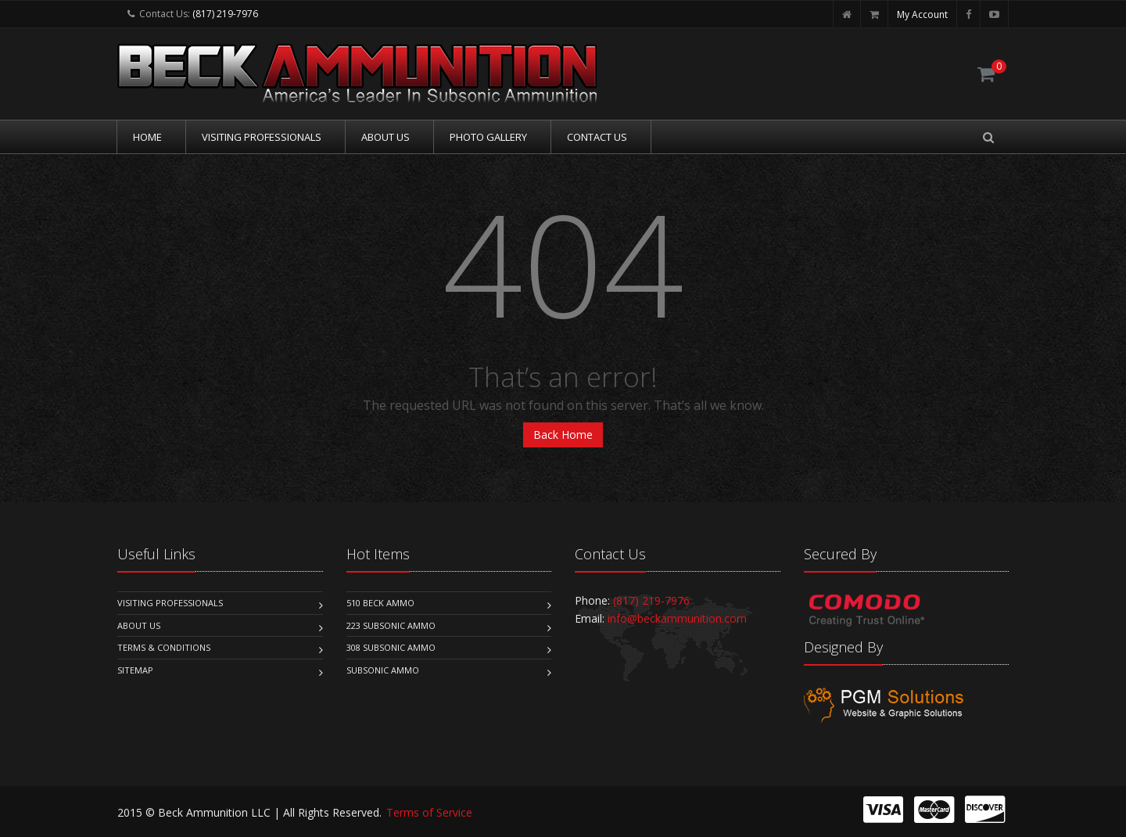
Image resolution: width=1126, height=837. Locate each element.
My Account (922, 14)
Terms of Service (429, 812)
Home (147, 137)
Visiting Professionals (261, 137)
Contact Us (597, 137)
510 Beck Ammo (380, 603)
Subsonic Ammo (382, 670)
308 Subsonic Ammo (391, 647)
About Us (385, 137)
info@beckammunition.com (677, 618)
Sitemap (135, 670)
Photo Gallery (488, 137)
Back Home (563, 434)
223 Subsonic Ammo (391, 625)
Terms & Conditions (163, 647)
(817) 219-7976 (225, 13)
